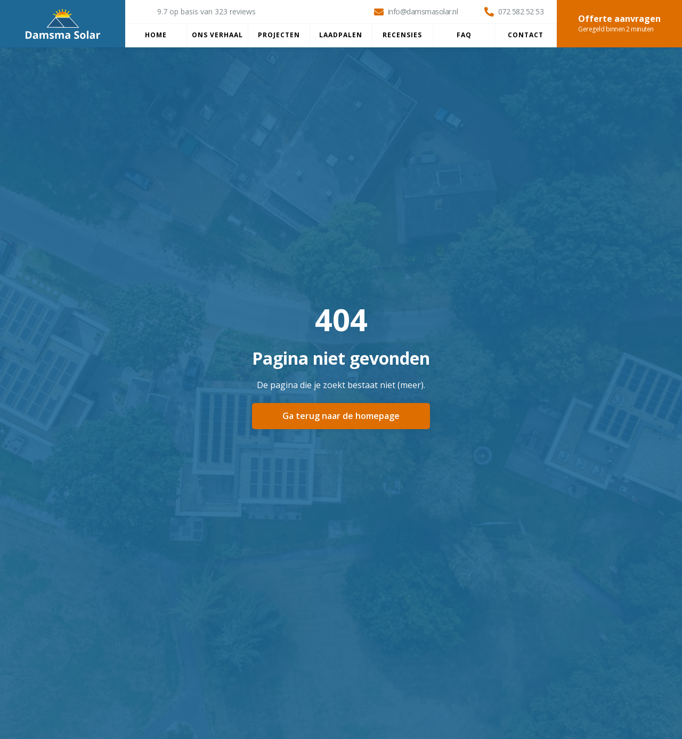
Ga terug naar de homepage (341, 416)
